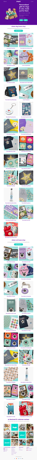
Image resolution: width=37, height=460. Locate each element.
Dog (25, 20)
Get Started (18, 30)
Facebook (5, 448)
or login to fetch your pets (23, 22)
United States (29, 450)
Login (19, 448)
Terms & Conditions (14, 452)
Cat (21, 20)
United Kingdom (29, 448)
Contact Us (12, 448)
